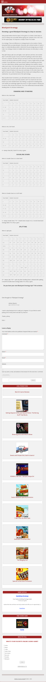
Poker (6, 645)
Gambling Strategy (22, 596)
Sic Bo (22, 630)
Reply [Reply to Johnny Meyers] (3, 320)
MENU (6, 2)
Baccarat (7, 655)
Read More (22, 608)
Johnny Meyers (13, 303)
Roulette (7, 657)
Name (4, 351)
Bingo (6, 647)
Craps (6, 649)
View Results (22, 666)
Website (4, 364)
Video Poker (8, 651)
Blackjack (7, 659)
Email (4, 358)
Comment (5, 334)
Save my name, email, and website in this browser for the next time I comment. (22, 371)
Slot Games (7, 653)
